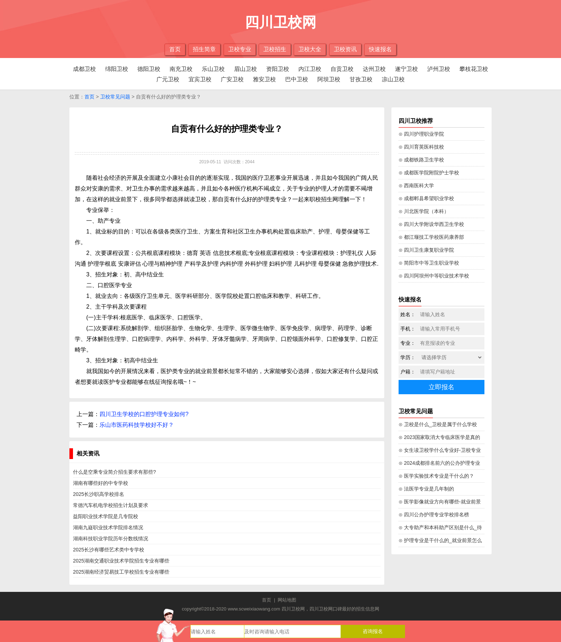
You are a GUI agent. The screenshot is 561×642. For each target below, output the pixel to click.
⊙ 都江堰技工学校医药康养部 (431, 237)
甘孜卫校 (361, 79)
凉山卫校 (393, 79)
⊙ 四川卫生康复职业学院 (426, 250)
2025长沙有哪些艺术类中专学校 (108, 549)
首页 (175, 49)
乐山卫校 (213, 69)
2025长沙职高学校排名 (98, 494)
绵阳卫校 (116, 69)
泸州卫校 (438, 69)
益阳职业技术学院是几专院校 (105, 516)
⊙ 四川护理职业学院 (421, 134)
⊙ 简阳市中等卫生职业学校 (429, 263)
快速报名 (380, 49)
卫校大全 (309, 49)
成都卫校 (84, 69)
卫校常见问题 (115, 97)
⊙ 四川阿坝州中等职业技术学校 (434, 276)
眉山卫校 (245, 69)
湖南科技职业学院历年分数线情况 (110, 538)
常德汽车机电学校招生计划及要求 (110, 505)
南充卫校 (181, 69)
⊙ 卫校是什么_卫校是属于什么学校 (438, 424)
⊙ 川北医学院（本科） (424, 211)
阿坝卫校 (328, 79)
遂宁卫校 (406, 69)
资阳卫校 (277, 69)
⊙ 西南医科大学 (416, 185)
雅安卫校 (264, 79)
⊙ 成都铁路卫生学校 (421, 160)
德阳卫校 (148, 69)
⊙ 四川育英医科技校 (421, 147)
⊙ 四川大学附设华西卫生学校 (431, 224)
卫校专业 (239, 49)
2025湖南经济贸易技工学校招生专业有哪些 (121, 572)
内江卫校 (309, 69)
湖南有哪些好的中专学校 (100, 483)
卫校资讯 (345, 49)
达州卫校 (374, 69)
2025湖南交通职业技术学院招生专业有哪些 (121, 561)
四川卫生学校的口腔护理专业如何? (144, 414)
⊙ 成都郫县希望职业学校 (426, 198)
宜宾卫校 (200, 79)
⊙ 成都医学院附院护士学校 (429, 172)
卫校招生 (274, 49)
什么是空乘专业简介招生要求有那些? (114, 472)
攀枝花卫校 (473, 69)
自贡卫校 (342, 69)
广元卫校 (167, 79)
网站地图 (287, 600)
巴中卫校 (296, 79)
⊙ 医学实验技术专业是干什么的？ (436, 476)
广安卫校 (232, 79)
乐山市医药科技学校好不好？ (136, 425)
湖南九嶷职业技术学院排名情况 (108, 527)
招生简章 (204, 49)
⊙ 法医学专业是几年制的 (426, 489)
